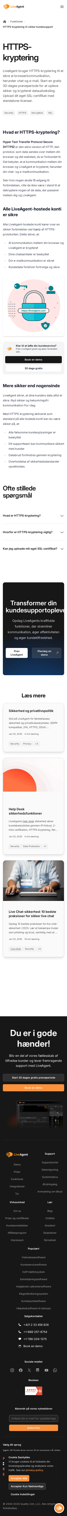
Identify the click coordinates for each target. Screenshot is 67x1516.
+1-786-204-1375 (35, 1339)
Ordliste (49, 1218)
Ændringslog (50, 1184)
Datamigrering (50, 1169)
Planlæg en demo (48, 653)
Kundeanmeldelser (17, 1225)
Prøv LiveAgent (17, 653)
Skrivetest (50, 1240)
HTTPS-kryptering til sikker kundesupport (28, 26)
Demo (17, 1164)
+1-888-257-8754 (35, 1332)
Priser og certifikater (17, 1218)
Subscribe (33, 1427)
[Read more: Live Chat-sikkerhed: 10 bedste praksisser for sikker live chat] (33, 908)
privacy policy (34, 1470)
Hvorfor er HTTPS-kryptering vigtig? (33, 532)
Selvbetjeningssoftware (33, 1279)
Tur (17, 1193)
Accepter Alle (19, 1478)
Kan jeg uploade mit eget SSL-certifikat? (33, 549)
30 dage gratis (34, 368)
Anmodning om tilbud (49, 1191)
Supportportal (50, 1162)
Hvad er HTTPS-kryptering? (33, 516)
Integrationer (17, 1186)
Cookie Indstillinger (23, 1494)
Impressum (17, 1240)
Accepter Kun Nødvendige (27, 1486)
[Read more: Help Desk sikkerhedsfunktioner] (33, 806)
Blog (50, 1210)
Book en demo (33, 359)
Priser (17, 1171)
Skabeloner (49, 1232)
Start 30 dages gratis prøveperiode (33, 1077)
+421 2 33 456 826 (36, 1324)
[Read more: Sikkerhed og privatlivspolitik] (33, 727)
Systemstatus (50, 1176)
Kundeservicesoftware (34, 1264)
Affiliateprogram (17, 1232)
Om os (17, 1210)
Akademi (50, 1225)
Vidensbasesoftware (34, 1257)
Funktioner (16, 21)
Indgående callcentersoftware (33, 1286)
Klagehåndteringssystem (33, 1293)
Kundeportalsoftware (33, 1301)
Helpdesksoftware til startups (33, 1308)
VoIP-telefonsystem (33, 1271)
